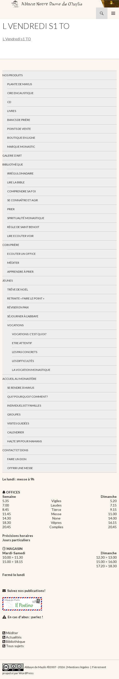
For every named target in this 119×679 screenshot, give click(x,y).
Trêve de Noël (17, 289)
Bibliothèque (12, 164)
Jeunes (7, 280)
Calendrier (15, 432)
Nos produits (12, 75)
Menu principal (113, 13)
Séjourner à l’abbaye (22, 316)
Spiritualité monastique (25, 218)
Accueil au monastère (19, 379)
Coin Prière (10, 245)
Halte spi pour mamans (24, 441)
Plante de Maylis (19, 84)
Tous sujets (15, 646)
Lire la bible (16, 182)
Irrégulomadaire (20, 173)
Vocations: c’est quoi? (29, 334)
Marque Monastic (21, 146)
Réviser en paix (18, 307)
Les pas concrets (24, 352)
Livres (11, 111)
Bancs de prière (18, 120)
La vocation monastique (31, 370)
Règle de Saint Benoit (23, 227)
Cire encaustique (20, 93)
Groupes (13, 414)
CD (9, 102)
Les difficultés (23, 361)
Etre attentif (22, 343)
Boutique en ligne (21, 137)
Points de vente (19, 129)
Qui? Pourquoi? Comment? (27, 396)
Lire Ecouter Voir (20, 236)
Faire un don (16, 459)
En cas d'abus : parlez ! (25, 617)
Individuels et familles (24, 405)
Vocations (15, 325)
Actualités (14, 637)
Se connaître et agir (22, 200)
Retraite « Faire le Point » (25, 298)
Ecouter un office (21, 254)
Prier (11, 209)
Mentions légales (78, 667)
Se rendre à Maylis (20, 387)
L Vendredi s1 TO (17, 38)
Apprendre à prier (20, 271)
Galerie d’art (12, 155)
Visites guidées (18, 423)
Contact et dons (15, 450)
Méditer (13, 262)
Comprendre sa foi (21, 191)
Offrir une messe (20, 468)
